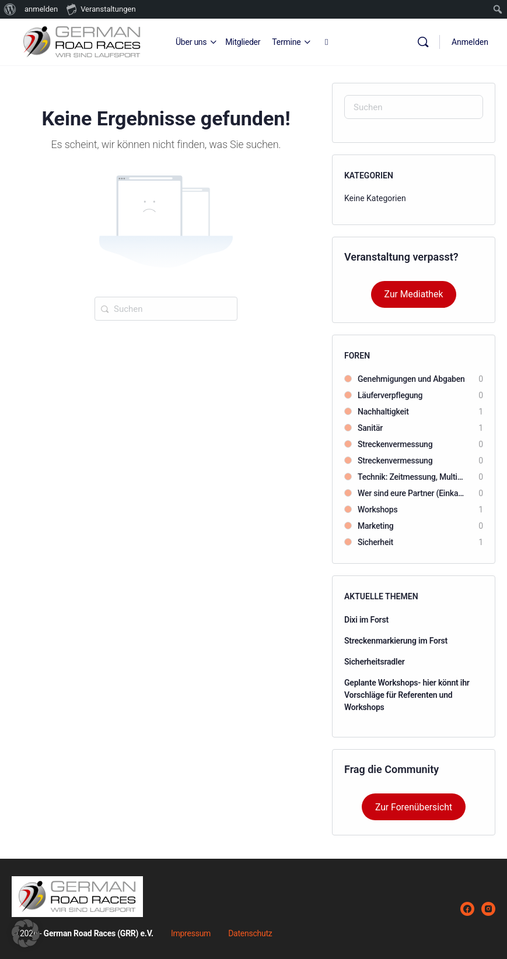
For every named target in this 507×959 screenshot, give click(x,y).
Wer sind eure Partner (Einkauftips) (412, 493)
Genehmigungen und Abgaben (411, 379)
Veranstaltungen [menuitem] (101, 8)
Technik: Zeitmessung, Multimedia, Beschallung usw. (412, 477)
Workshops (377, 509)
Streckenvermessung (395, 444)
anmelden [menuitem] (41, 9)
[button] (25, 933)
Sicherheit (375, 542)
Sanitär (370, 428)
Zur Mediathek (413, 294)
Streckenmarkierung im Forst (395, 640)
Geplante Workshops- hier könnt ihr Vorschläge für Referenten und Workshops (407, 695)
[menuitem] (10, 9)
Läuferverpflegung (390, 395)
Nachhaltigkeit (383, 411)
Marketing (375, 526)
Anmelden (470, 42)
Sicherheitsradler (374, 661)
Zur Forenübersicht (413, 807)
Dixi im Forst (366, 619)
